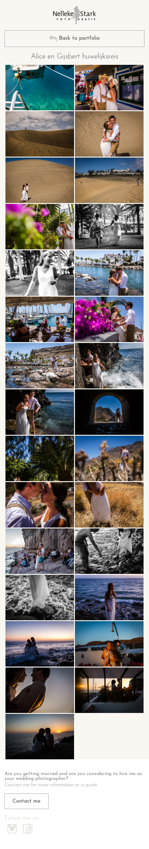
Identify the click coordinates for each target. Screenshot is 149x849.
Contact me (26, 801)
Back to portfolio (74, 38)
